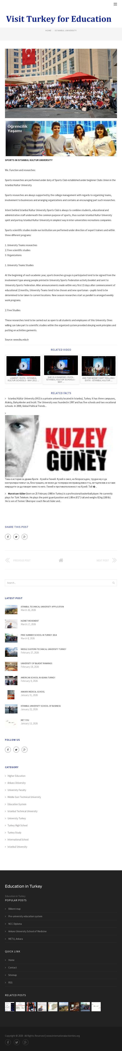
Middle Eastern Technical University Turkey (43, 649)
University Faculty (16, 790)
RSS (10, 982)
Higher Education (16, 775)
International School (17, 839)
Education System (16, 804)
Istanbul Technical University (22, 811)
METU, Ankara (15, 938)
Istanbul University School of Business (41, 706)
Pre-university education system (25, 916)
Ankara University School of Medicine (27, 931)
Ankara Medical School (33, 691)
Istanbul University (66, 30)
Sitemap (12, 975)
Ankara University (16, 782)
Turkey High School (17, 825)
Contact (12, 967)
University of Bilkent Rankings (36, 663)
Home (48, 30)
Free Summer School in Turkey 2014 (39, 635)
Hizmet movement (30, 620)
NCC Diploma (15, 923)
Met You (25, 720)
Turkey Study (14, 832)
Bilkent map (14, 908)
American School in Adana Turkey (38, 677)
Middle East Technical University (24, 797)
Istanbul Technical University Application (42, 606)
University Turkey (16, 818)
